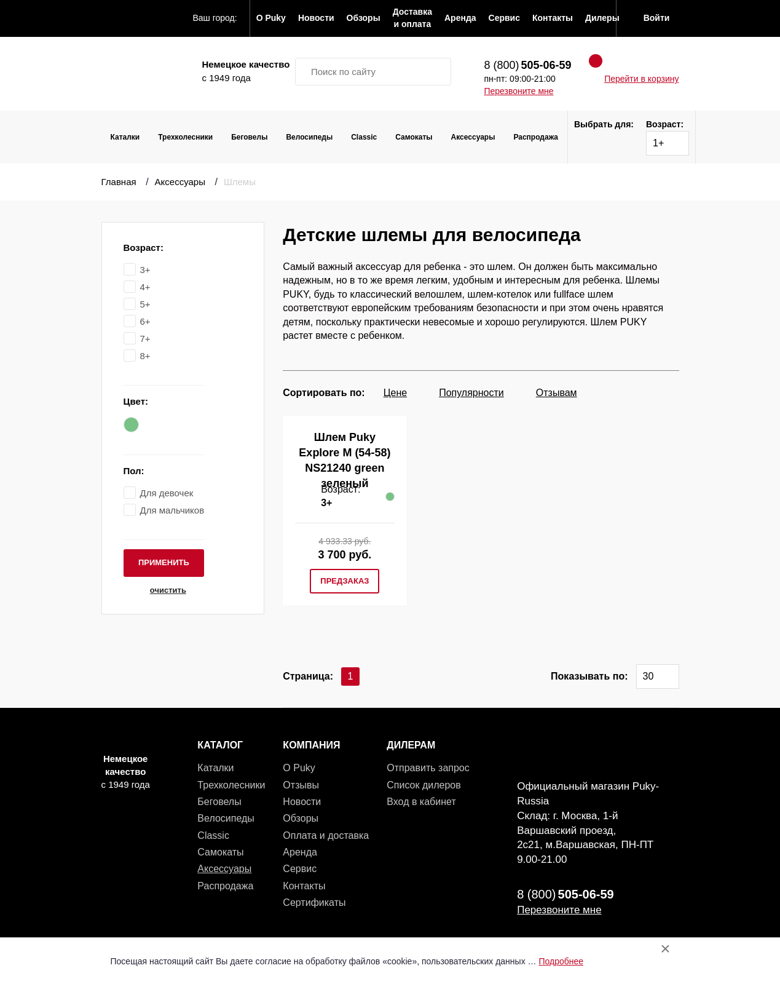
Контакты (304, 886)
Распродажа (535, 137)
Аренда (300, 852)
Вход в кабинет (421, 801)
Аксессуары (473, 137)
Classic (364, 137)
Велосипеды (309, 137)
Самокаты (413, 137)
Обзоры (300, 818)
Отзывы (301, 785)
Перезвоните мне (518, 91)
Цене (395, 392)
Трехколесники (185, 137)
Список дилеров (423, 785)
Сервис (300, 868)
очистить (163, 590)
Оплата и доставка (326, 835)
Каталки (125, 137)
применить (163, 562)
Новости (302, 801)
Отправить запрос (428, 768)
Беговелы (249, 137)
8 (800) (527, 65)
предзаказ (344, 580)
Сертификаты (314, 902)
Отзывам (556, 392)
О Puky (299, 768)
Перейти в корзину (641, 79)
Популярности (471, 392)
